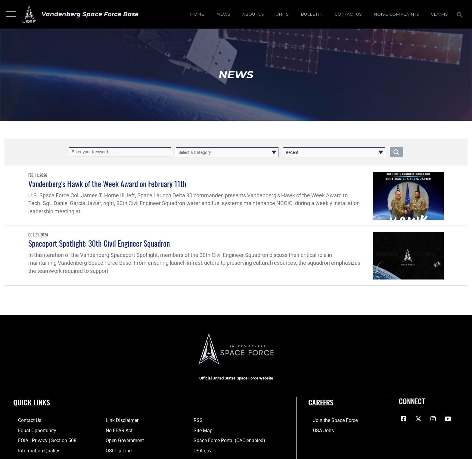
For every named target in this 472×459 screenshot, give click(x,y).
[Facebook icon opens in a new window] (403, 418)
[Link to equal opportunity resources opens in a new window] (32, 430)
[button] (10, 14)
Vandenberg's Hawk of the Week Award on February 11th (107, 183)
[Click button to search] (396, 152)
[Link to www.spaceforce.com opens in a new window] (330, 420)
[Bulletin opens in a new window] (311, 14)
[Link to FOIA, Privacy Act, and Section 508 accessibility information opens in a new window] (42, 440)
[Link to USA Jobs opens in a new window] (318, 430)
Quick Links (31, 402)
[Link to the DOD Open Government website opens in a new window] (123, 440)
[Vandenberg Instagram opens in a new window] (433, 418)
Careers (321, 402)
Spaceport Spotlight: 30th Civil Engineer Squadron (99, 243)
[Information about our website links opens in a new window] (120, 420)
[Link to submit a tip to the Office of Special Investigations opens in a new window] (117, 450)
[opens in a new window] (396, 14)
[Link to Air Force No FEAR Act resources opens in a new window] (117, 430)
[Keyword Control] (120, 152)
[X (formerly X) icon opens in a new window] (418, 418)
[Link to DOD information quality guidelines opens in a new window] (33, 450)
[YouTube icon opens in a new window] (448, 418)
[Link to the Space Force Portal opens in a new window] (231, 440)
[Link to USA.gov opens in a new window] (204, 450)
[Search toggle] (460, 14)
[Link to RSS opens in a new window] (199, 420)
